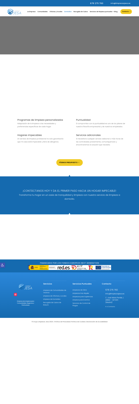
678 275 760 (96, 3)
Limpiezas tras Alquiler (81, 293)
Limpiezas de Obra (80, 290)
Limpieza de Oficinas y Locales (54, 296)
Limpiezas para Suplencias (83, 296)
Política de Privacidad (62, 322)
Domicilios (68, 12)
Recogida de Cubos (81, 12)
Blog (115, 12)
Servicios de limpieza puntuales (101, 12)
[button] (2, 265)
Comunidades (42, 12)
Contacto (125, 11)
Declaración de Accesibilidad (96, 322)
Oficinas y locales (56, 12)
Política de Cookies (78, 322)
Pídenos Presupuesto (68, 162)
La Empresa (31, 12)
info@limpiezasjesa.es (120, 3)
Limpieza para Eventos (81, 300)
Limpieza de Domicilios (51, 299)
